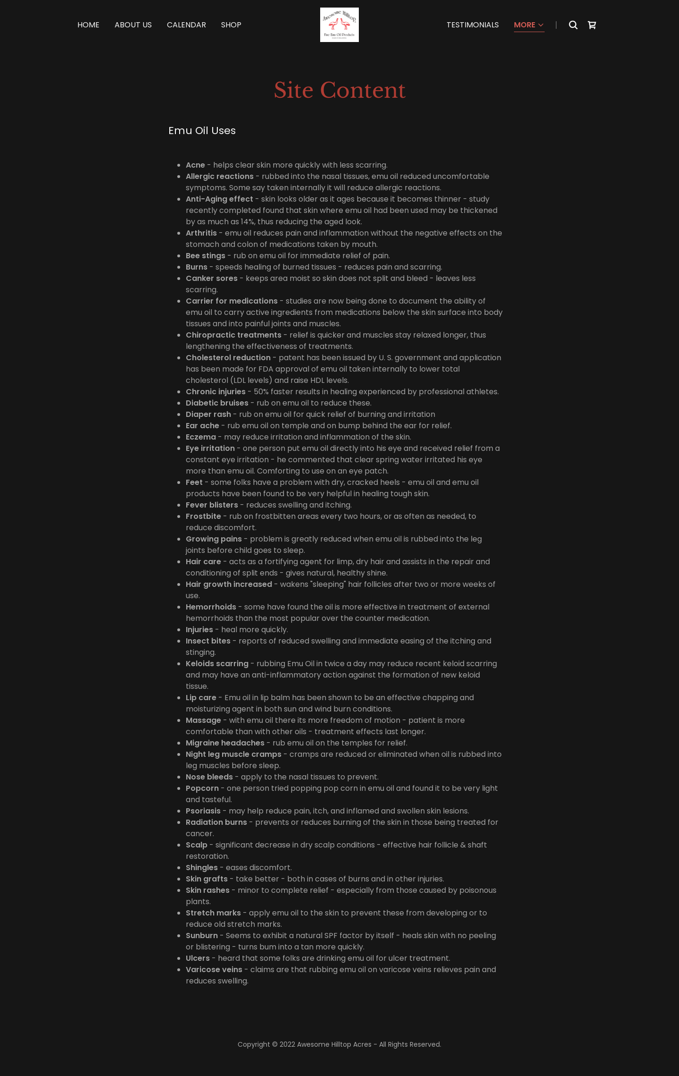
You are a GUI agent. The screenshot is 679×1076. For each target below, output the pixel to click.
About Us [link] (133, 24)
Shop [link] (231, 24)
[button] (529, 25)
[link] (339, 24)
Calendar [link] (186, 24)
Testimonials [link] (473, 24)
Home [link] (88, 24)
